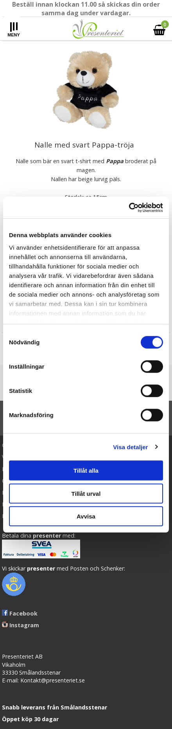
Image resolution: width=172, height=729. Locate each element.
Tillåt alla (86, 470)
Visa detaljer (130, 446)
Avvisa (86, 516)
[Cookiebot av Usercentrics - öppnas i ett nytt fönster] (129, 207)
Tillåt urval (86, 493)
